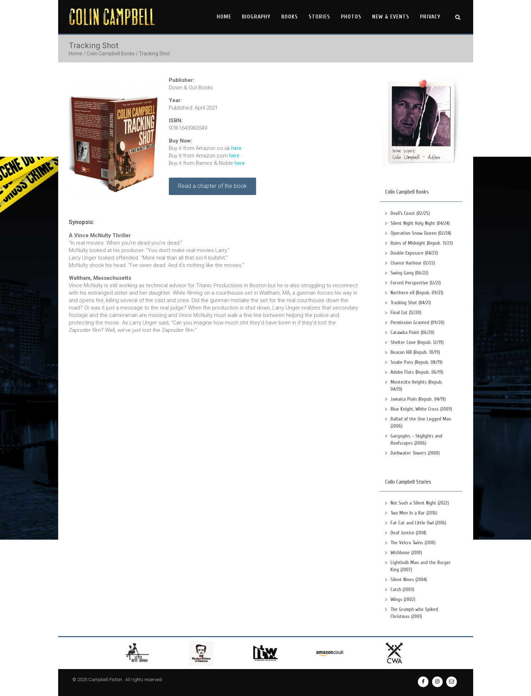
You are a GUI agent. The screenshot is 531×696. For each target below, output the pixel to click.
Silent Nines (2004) (409, 580)
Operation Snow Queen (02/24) (421, 233)
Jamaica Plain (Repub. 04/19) (418, 399)
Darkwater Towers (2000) (415, 453)
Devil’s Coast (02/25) (410, 213)
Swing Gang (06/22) (409, 273)
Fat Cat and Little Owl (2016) (418, 523)
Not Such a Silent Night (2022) (420, 503)
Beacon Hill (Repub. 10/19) (415, 352)
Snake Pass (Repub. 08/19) (417, 362)
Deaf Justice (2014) (408, 533)
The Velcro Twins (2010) (413, 543)
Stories (319, 16)
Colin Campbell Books (111, 53)
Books (289, 16)
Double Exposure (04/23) (414, 253)
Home (224, 16)
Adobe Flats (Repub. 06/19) (417, 372)
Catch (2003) (402, 589)
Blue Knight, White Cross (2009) (421, 409)
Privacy (430, 16)
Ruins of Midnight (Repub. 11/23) (422, 243)
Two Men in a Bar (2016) (414, 513)
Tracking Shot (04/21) (411, 303)
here (236, 148)
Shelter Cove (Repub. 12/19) (417, 342)
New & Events (390, 16)
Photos (351, 16)
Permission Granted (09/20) (417, 322)
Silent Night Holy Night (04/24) (420, 223)
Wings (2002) (403, 599)
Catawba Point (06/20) (413, 332)
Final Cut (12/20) (406, 313)
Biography (256, 16)
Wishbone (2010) (406, 553)
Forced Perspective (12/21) (416, 283)
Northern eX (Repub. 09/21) (417, 293)
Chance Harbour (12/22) (413, 263)
